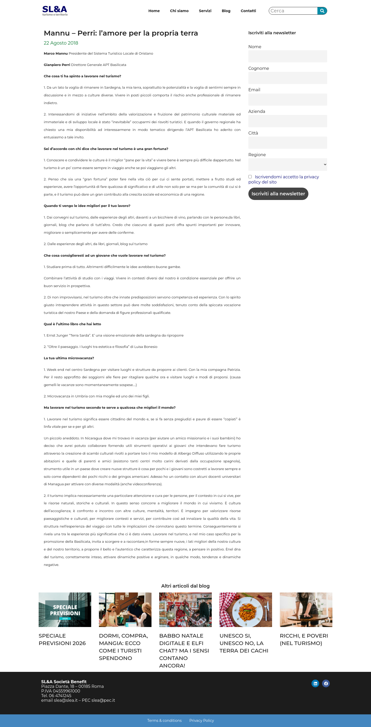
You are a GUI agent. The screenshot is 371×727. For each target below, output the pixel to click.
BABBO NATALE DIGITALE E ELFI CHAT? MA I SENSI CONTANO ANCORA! (184, 650)
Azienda (256, 111)
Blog (226, 11)
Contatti (248, 11)
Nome (254, 46)
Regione (257, 154)
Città (253, 133)
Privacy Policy (201, 720)
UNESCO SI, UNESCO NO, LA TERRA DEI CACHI (244, 643)
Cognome (258, 68)
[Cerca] (322, 11)
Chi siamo (179, 11)
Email (254, 89)
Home (154, 11)
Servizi (205, 11)
